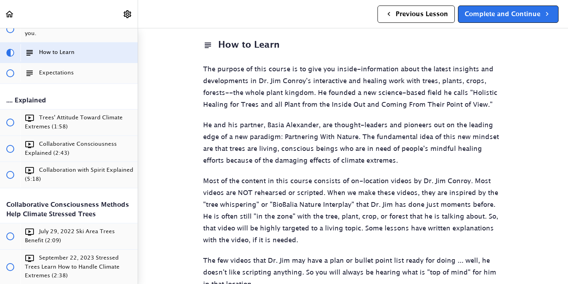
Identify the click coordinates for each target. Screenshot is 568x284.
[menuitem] (128, 14)
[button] (10, 14)
